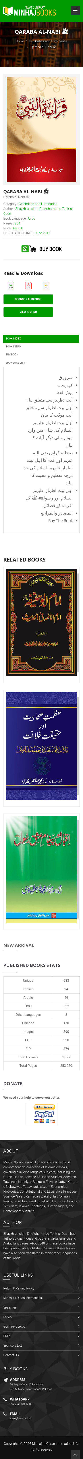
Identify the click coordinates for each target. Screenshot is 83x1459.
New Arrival (18, 945)
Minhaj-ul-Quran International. (53, 1444)
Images (28, 1032)
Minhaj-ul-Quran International (22, 1298)
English (28, 989)
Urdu (28, 1006)
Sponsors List (12, 1345)
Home (20, 41)
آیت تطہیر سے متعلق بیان (49, 400)
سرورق (66, 377)
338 (66, 1040)
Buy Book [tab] (12, 354)
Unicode (28, 1023)
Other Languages (28, 1015)
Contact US (11, 1355)
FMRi (6, 1336)
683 (66, 981)
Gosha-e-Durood (14, 1326)
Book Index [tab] (13, 338)
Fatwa (7, 1317)
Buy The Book (60, 520)
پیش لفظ (64, 392)
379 (66, 1049)
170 (66, 1023)
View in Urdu (28, 312)
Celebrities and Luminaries (48, 41)
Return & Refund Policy (18, 1288)
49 (66, 998)
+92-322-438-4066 (20, 1403)
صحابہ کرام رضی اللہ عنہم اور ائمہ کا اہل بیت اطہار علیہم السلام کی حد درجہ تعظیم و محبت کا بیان (48, 468)
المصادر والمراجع (57, 513)
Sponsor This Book (28, 299)
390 (66, 1032)
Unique (28, 981)
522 (66, 1006)
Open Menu (75, 10)
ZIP (28, 1049)
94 (66, 989)
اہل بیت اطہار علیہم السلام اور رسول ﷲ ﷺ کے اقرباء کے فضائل (49, 498)
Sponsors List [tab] (15, 362)
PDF (28, 1040)
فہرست (65, 385)
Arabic (28, 998)
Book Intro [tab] (13, 346)
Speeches (10, 1307)
